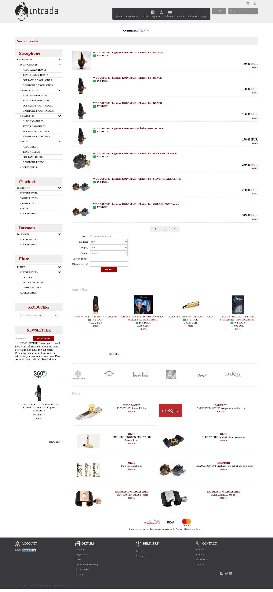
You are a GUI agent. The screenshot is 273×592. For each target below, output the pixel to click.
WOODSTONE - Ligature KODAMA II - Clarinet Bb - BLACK (127, 77)
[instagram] (161, 12)
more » (131, 411)
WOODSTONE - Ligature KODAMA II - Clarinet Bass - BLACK (128, 128)
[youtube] (170, 12)
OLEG (131, 434)
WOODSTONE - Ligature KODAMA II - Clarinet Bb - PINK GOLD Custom (135, 153)
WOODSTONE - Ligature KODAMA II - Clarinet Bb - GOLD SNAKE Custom (136, 204)
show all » (55, 441)
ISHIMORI (223, 462)
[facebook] (153, 12)
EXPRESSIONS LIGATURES (131, 491)
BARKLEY (221, 405)
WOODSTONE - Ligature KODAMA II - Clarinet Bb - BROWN (128, 52)
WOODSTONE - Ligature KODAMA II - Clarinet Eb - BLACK (127, 103)
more (38, 418)
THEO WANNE (131, 405)
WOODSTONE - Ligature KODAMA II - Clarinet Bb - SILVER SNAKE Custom (137, 178)
